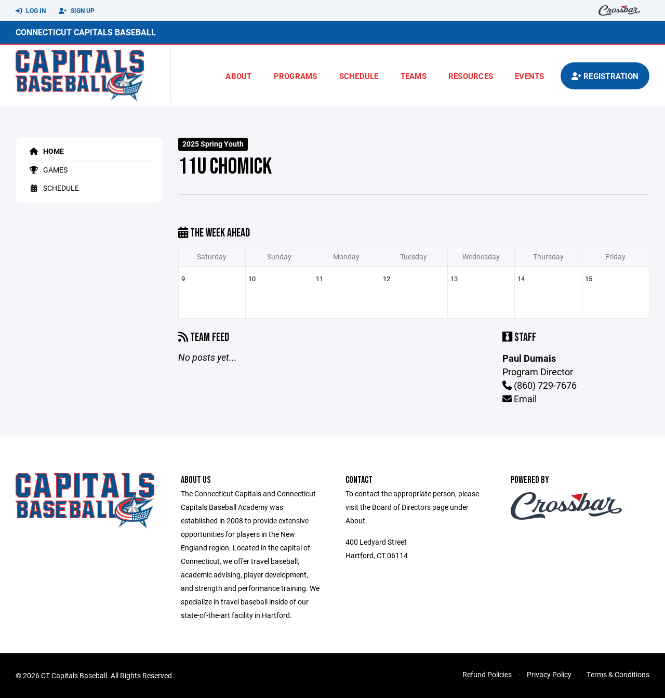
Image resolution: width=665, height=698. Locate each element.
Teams (414, 76)
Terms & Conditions (618, 674)
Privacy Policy (549, 674)
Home (45, 151)
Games (47, 170)
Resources (470, 76)
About (238, 76)
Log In (31, 11)
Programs (295, 76)
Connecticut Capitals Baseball (86, 32)
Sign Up (77, 11)
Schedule (359, 76)
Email (519, 398)
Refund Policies (487, 674)
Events (529, 76)
